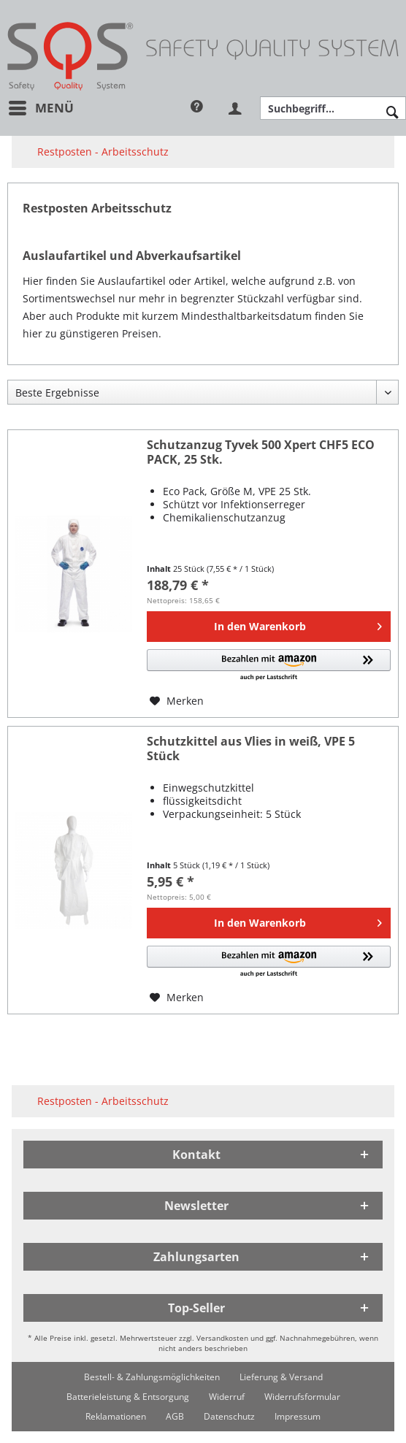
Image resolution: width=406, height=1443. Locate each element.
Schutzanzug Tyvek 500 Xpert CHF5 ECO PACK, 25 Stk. (261, 452)
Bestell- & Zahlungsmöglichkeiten (152, 1377)
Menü (41, 106)
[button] (269, 665)
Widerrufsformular (302, 1396)
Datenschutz (229, 1416)
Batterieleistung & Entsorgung (127, 1396)
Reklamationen (115, 1416)
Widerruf (227, 1396)
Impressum (298, 1416)
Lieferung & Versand (281, 1377)
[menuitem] (40, 107)
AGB (175, 1416)
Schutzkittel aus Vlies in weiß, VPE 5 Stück (251, 749)
